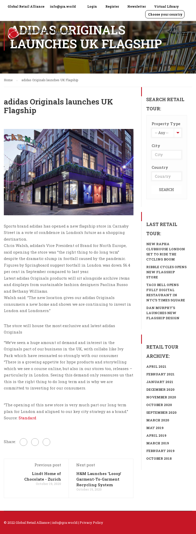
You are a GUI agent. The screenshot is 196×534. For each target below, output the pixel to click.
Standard (27, 417)
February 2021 (160, 374)
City (156, 145)
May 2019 (155, 427)
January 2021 (159, 381)
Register (112, 6)
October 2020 (159, 404)
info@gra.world (63, 6)
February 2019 (160, 450)
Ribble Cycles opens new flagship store (166, 272)
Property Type (166, 123)
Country (160, 167)
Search (166, 189)
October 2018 (159, 458)
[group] (68, 233)
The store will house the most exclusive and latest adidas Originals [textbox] (59, 329)
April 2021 (156, 366)
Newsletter (136, 6)
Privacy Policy (91, 522)
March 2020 (157, 420)
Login (92, 6)
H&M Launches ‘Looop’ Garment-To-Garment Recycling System (98, 479)
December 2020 (160, 389)
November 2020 (161, 397)
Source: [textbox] (20, 417)
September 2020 (161, 412)
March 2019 (157, 443)
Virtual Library (166, 6)
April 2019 (156, 435)
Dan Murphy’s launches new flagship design (162, 312)
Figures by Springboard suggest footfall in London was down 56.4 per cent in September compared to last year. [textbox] (67, 268)
